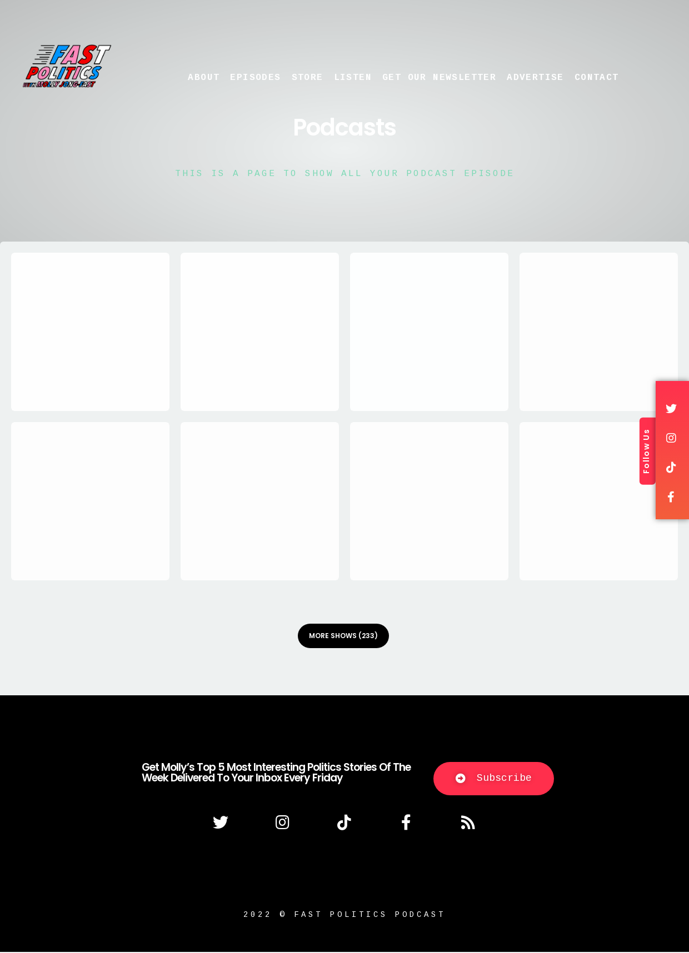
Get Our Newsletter (439, 78)
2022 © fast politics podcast (344, 915)
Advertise (535, 78)
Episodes (255, 78)
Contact (597, 78)
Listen (353, 78)
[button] (493, 779)
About (203, 78)
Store (307, 78)
